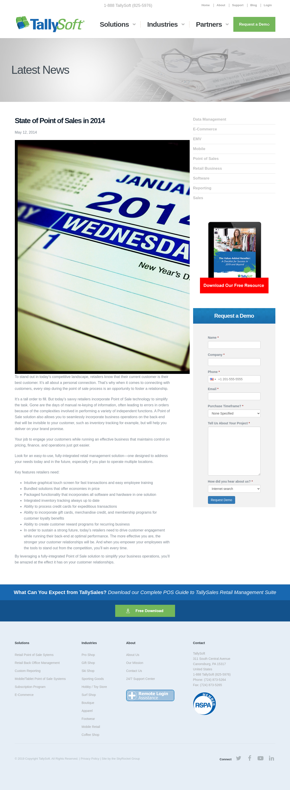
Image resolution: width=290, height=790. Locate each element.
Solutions (114, 24)
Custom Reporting (28, 671)
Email (213, 389)
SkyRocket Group (128, 758)
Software (201, 178)
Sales (198, 198)
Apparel (87, 711)
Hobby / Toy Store (94, 687)
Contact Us (134, 671)
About (221, 5)
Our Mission (134, 663)
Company (216, 355)
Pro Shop (88, 655)
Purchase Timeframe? (225, 406)
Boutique (88, 703)
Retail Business (207, 168)
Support (237, 5)
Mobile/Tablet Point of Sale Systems (40, 679)
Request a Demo (254, 24)
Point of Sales (206, 158)
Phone (214, 372)
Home (206, 5)
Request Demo (221, 500)
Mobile (199, 149)
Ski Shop (88, 671)
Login (268, 5)
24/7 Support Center (140, 679)
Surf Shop (89, 695)
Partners (209, 24)
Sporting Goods (93, 679)
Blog (253, 5)
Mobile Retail (91, 727)
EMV (197, 139)
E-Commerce (205, 129)
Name (213, 337)
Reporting (202, 188)
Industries (162, 24)
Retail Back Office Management (37, 663)
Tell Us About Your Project (229, 423)
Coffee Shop (90, 735)
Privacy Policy (90, 758)
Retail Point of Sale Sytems (34, 655)
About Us (132, 655)
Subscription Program (30, 687)
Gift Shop (88, 663)
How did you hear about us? (230, 481)
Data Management (209, 119)
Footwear (88, 719)
